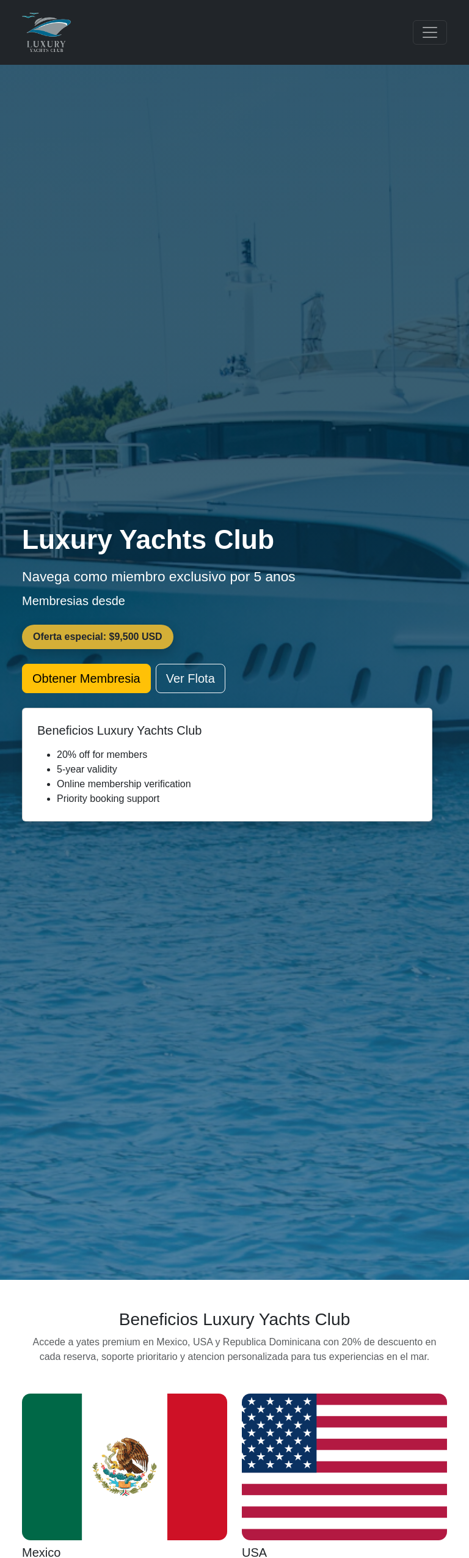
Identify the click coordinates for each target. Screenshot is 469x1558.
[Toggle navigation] (430, 32)
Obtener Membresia (86, 678)
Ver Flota (190, 678)
